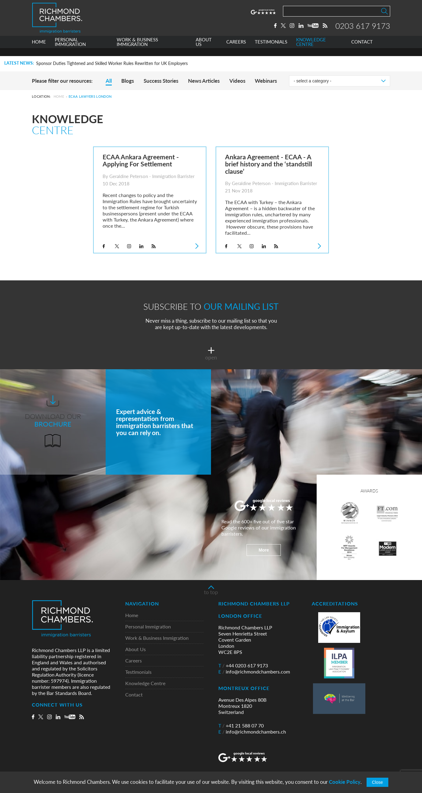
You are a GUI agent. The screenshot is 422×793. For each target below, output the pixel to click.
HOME (39, 50)
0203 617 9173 (362, 30)
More (264, 550)
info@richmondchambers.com (254, 672)
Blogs (127, 81)
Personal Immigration (148, 627)
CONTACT (362, 50)
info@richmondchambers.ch (252, 732)
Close (377, 782)
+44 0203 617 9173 (243, 665)
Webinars (266, 81)
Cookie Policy (344, 782)
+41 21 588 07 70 (241, 726)
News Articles (204, 81)
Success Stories (161, 81)
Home (59, 96)
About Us (135, 649)
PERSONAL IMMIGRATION (70, 50)
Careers (133, 661)
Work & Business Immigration (157, 638)
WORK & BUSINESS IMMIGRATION (137, 50)
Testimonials (138, 672)
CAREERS (236, 50)
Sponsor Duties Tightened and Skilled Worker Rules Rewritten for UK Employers (112, 63)
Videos (237, 81)
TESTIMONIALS (271, 50)
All (109, 81)
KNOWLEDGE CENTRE (311, 50)
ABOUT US (204, 50)
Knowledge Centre (145, 683)
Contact (134, 695)
